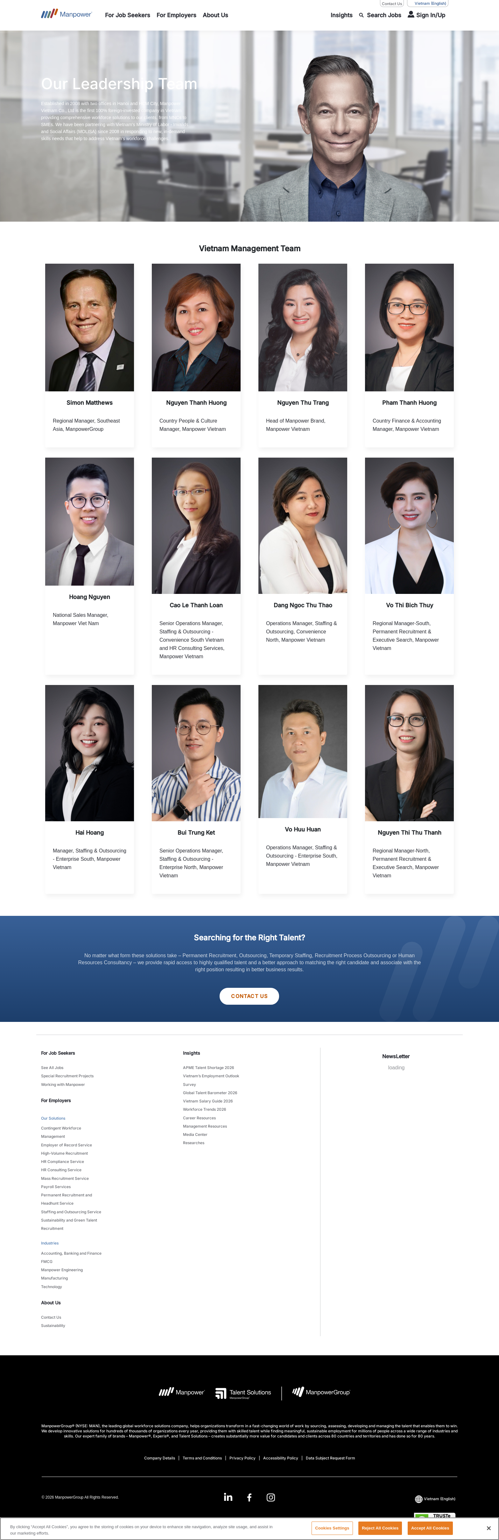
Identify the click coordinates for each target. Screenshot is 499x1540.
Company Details (159, 1448)
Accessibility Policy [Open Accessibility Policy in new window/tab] (280, 1448)
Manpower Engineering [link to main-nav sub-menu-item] (62, 1262)
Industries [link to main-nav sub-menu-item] (50, 1236)
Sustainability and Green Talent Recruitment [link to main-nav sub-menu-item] (69, 1218)
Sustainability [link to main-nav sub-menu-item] (53, 1316)
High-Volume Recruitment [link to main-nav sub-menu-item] (64, 1150)
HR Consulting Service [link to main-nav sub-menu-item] (61, 1166)
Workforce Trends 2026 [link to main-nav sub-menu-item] (204, 1107)
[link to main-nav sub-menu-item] (127, 15)
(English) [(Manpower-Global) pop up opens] (427, 3)
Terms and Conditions (202, 1448)
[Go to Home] (66, 15)
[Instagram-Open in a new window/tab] (271, 1488)
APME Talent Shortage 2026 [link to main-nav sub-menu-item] (208, 1068)
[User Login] (426, 15)
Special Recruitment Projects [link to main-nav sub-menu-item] (67, 1075)
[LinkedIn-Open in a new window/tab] (228, 1487)
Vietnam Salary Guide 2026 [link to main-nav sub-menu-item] (208, 1099)
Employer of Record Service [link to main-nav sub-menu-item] (66, 1142)
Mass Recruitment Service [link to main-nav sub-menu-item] (65, 1174)
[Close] (489, 1528)
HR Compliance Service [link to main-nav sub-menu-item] (62, 1158)
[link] (249, 1488)
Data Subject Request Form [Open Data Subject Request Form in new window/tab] (330, 1448)
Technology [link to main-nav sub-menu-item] (51, 1278)
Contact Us (249, 997)
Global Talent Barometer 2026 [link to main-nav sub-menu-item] (210, 1091)
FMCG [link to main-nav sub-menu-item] (47, 1254)
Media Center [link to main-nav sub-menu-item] (195, 1131)
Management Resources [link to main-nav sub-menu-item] (205, 1123)
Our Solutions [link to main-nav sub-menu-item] (53, 1117)
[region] (249, 1528)
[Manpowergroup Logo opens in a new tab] (316, 1384)
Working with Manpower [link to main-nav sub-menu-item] (63, 1083)
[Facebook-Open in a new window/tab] (249, 1488)
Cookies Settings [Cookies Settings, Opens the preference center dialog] (332, 1528)
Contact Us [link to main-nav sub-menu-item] (51, 1308)
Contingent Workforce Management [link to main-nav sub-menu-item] (61, 1130)
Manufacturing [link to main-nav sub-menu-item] (54, 1270)
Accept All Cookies (430, 1528)
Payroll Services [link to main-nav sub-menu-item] (56, 1182)
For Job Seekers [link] (58, 1053)
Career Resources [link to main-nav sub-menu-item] (199, 1115)
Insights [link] (191, 1053)
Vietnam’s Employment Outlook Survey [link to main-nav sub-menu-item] (211, 1079)
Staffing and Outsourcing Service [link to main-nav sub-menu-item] (71, 1206)
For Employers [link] (56, 1099)
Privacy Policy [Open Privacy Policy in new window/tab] (242, 1448)
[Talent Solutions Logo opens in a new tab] (238, 1384)
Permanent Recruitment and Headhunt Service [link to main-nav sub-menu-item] (66, 1194)
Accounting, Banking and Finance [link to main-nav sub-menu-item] (71, 1246)
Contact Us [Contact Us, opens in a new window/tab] (392, 3)
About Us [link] (51, 1293)
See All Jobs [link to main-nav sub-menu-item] (52, 1068)
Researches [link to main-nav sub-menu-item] (193, 1139)
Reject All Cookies (380, 1528)
